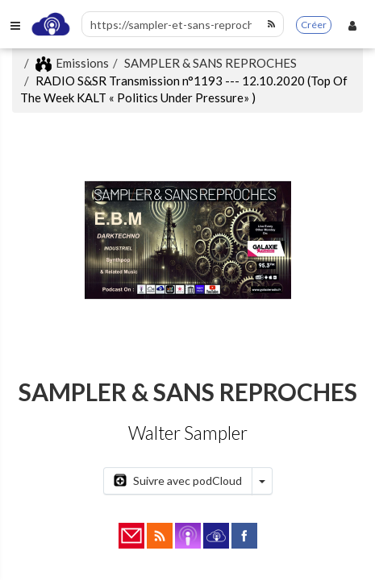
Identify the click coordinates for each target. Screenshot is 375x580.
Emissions (72, 63)
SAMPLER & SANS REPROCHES (210, 63)
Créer (314, 25)
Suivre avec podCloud (178, 480)
